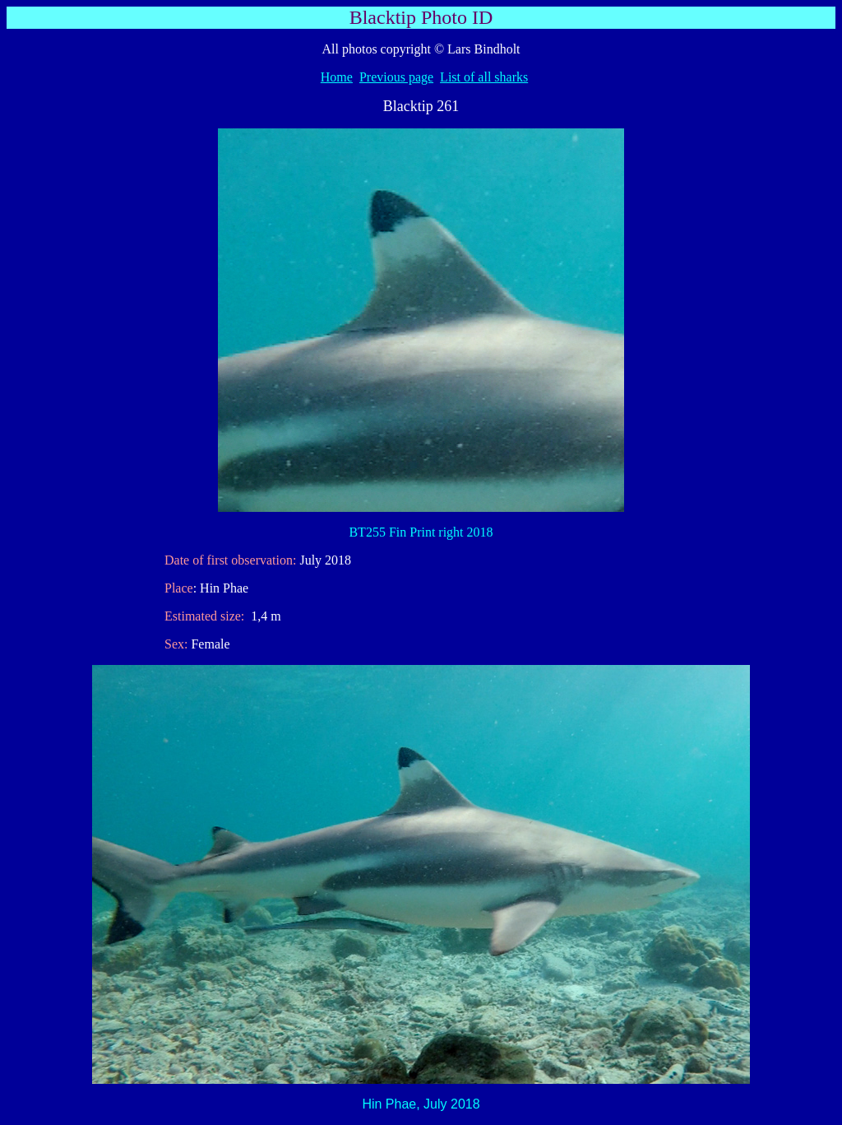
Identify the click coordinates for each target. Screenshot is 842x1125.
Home (337, 77)
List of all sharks (484, 77)
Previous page (396, 77)
